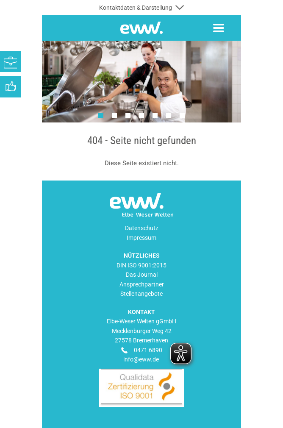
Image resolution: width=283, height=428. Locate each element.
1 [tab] (100, 115)
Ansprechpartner (141, 284)
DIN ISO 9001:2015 (141, 265)
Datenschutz (141, 228)
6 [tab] (168, 115)
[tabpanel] (141, 81)
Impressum (141, 237)
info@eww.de (141, 359)
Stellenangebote (141, 293)
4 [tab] (141, 115)
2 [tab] (114, 115)
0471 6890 (148, 350)
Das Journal (142, 274)
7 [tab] (182, 115)
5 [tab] (155, 115)
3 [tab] (127, 115)
